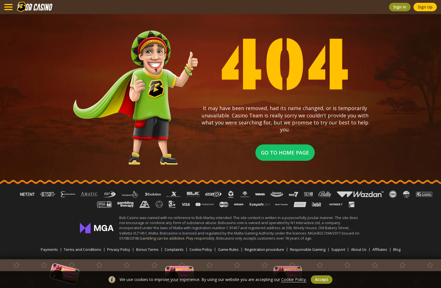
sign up (425, 7)
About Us (358, 249)
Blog (396, 249)
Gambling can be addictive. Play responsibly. (178, 238)
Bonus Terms (147, 249)
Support (338, 249)
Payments (49, 249)
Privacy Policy (118, 249)
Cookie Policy (201, 249)
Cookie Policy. (294, 279)
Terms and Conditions (82, 249)
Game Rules (228, 249)
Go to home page (285, 152)
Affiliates (379, 249)
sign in (399, 7)
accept (321, 279)
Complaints (174, 249)
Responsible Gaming (307, 249)
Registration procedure (264, 249)
